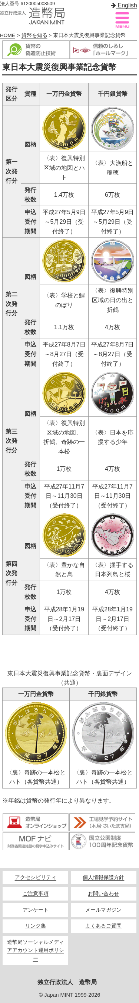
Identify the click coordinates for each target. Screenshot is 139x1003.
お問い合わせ (103, 893)
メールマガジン (103, 910)
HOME (7, 35)
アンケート (36, 910)
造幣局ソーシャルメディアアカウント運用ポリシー (35, 950)
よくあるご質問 (103, 926)
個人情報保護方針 (103, 877)
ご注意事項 (36, 893)
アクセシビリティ (35, 877)
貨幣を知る (34, 35)
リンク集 (35, 926)
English (124, 5)
